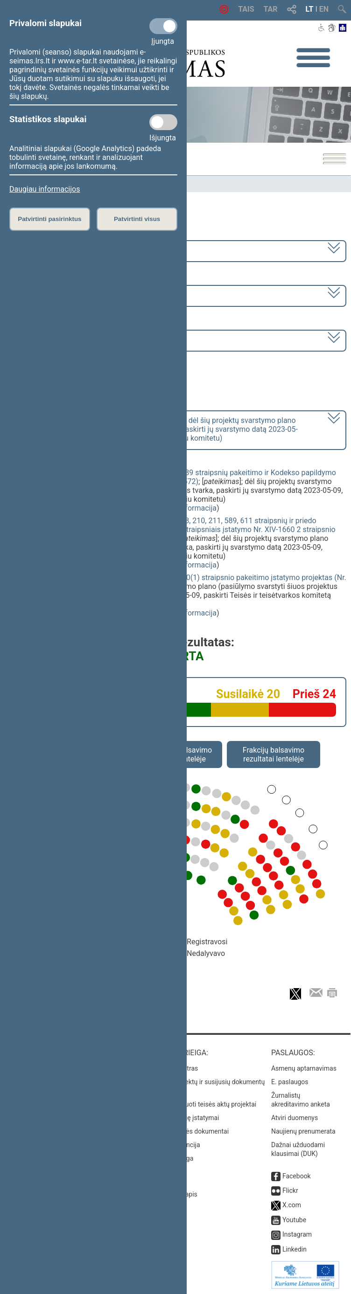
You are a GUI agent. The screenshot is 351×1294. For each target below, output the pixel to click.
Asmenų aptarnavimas (304, 1068)
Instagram (297, 1234)
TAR (271, 9)
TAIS (246, 9)
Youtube (294, 1220)
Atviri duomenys (294, 1117)
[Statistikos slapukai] (163, 122)
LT (310, 9)
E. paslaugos (290, 1082)
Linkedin (294, 1249)
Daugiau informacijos (44, 189)
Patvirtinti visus (137, 218)
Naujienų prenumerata (303, 1131)
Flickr (290, 1190)
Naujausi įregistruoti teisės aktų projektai (197, 1104)
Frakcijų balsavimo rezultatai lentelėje (274, 754)
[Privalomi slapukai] (163, 26)
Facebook (296, 1176)
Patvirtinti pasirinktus (49, 218)
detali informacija (188, 508)
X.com (291, 1205)
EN (324, 9)
